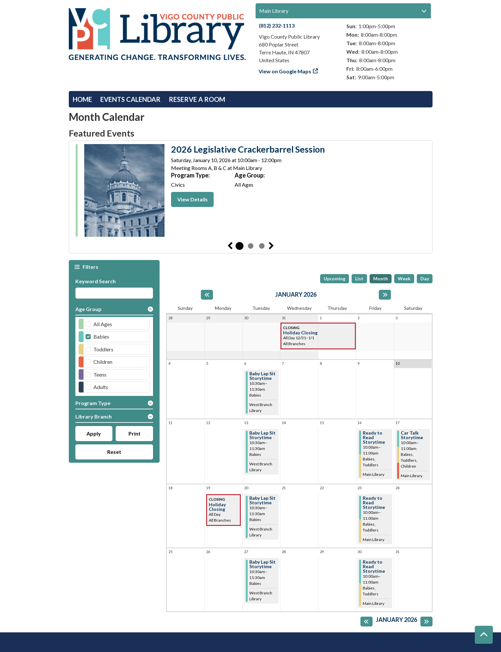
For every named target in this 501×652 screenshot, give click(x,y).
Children (102, 362)
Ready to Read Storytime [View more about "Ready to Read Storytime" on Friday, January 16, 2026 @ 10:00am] (374, 437)
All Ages (102, 324)
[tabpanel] (251, 191)
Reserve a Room (197, 99)
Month (380, 278)
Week (404, 278)
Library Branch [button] (93, 416)
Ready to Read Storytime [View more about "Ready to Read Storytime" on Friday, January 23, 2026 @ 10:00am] (374, 503)
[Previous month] (207, 295)
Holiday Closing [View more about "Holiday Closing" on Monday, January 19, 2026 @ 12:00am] (217, 507)
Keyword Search (95, 281)
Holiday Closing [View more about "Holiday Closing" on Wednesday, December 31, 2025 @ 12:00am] (300, 332)
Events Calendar (130, 99)
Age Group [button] (88, 309)
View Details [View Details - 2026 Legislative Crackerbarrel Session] (192, 199)
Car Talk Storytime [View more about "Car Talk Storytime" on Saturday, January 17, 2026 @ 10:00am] (412, 435)
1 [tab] (239, 246)
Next (271, 246)
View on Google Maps (285, 71)
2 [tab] (251, 246)
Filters (89, 266)
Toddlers (103, 349)
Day (424, 278)
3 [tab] (262, 246)
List (359, 278)
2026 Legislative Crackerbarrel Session (248, 149)
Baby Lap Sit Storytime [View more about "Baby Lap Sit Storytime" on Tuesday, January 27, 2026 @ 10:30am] (262, 564)
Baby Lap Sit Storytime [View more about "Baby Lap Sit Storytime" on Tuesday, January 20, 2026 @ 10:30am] (262, 500)
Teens (99, 374)
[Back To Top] (484, 635)
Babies (101, 336)
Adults (100, 387)
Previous (230, 246)
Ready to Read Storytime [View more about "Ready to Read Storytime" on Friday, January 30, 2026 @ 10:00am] (374, 566)
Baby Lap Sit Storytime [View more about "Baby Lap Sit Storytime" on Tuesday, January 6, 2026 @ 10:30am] (262, 376)
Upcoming (334, 278)
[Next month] (385, 295)
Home (82, 99)
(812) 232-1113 (277, 25)
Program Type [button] (92, 403)
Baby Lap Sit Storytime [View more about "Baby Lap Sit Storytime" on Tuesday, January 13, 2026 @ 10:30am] (262, 435)
